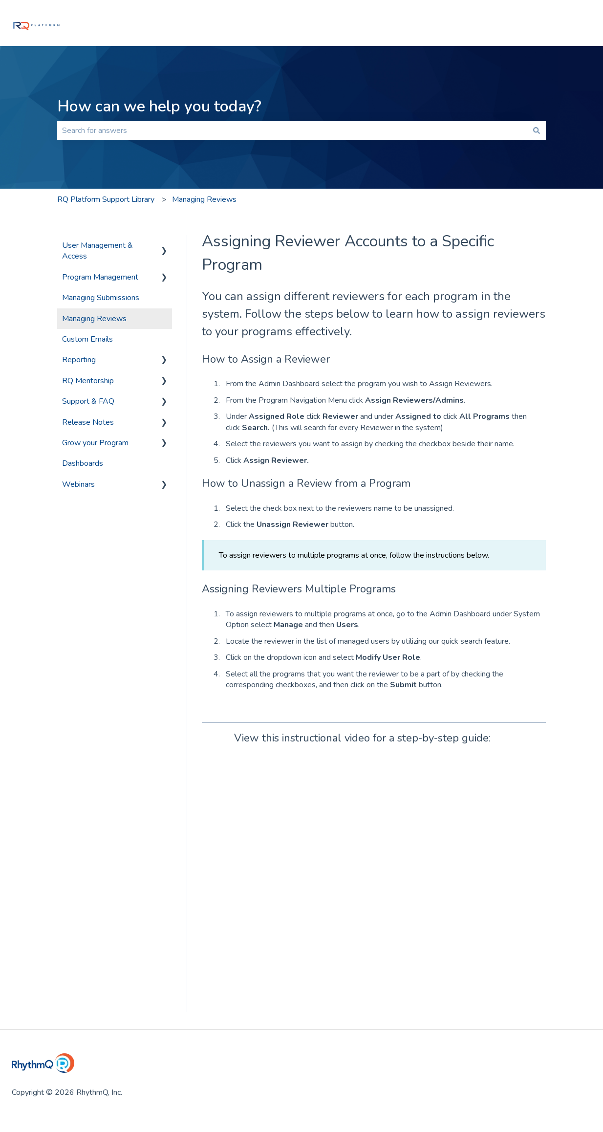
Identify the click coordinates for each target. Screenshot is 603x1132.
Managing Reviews (204, 199)
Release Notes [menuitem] (88, 422)
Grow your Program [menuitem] (95, 442)
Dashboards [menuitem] (82, 463)
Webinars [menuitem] (78, 484)
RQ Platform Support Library (105, 199)
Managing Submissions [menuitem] (100, 297)
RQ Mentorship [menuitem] (88, 380)
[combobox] (292, 130)
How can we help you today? (159, 106)
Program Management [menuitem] (100, 277)
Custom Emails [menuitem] (87, 339)
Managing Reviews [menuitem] (94, 318)
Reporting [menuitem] (79, 359)
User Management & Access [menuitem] (97, 250)
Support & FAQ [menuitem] (88, 401)
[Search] (536, 130)
